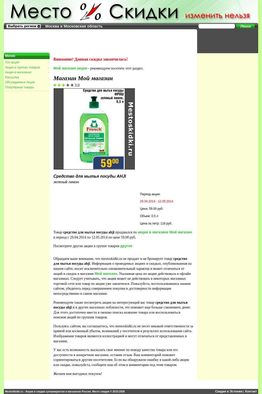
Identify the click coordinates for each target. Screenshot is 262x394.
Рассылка (12, 77)
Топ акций (27, 62)
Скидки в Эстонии (228, 391)
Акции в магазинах (27, 72)
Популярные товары (19, 87)
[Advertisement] (225, 40)
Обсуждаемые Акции (20, 82)
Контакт (251, 391)
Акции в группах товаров (27, 67)
